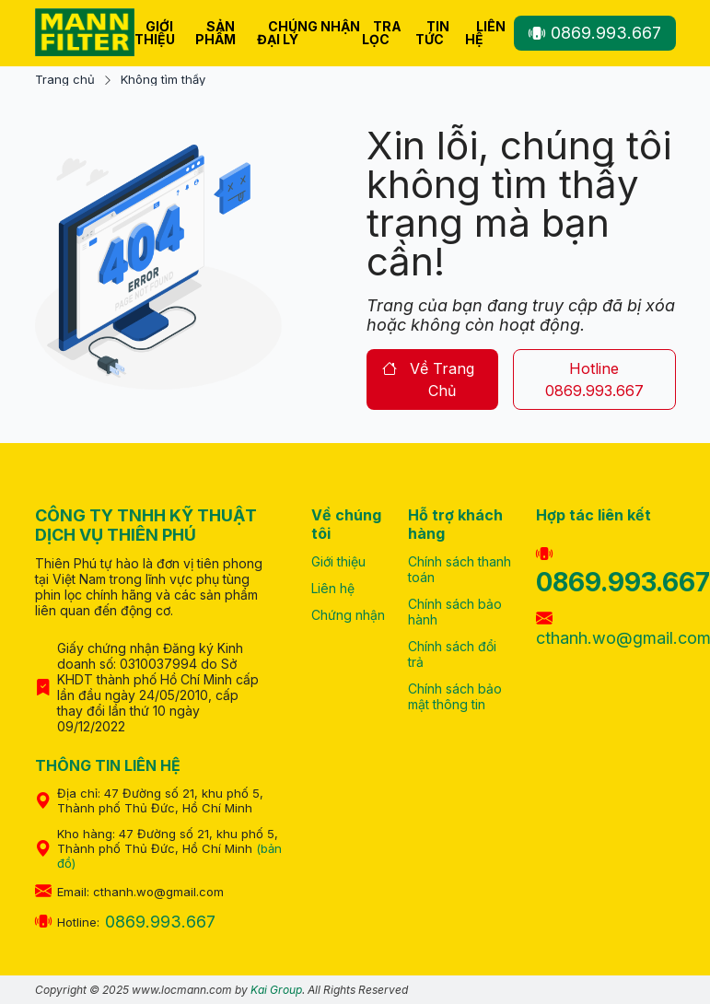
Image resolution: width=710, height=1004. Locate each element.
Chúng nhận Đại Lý (308, 32)
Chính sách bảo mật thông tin (455, 696)
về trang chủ (428, 379)
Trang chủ (65, 80)
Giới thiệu (154, 32)
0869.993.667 (595, 32)
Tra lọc (382, 32)
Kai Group (276, 990)
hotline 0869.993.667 (594, 379)
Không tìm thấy (163, 80)
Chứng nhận (348, 615)
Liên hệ (485, 32)
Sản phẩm (215, 32)
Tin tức (432, 32)
